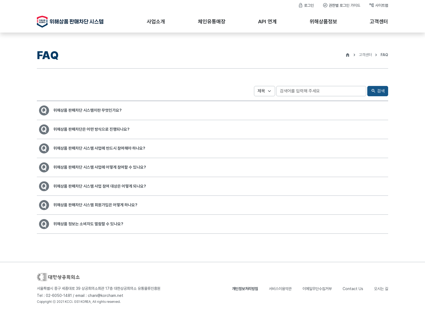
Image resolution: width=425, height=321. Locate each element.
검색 (378, 91)
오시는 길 (381, 294)
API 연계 (267, 21)
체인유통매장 (212, 21)
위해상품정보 (323, 21)
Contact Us (353, 294)
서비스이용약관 (280, 294)
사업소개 (156, 21)
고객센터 (379, 21)
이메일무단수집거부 (317, 294)
